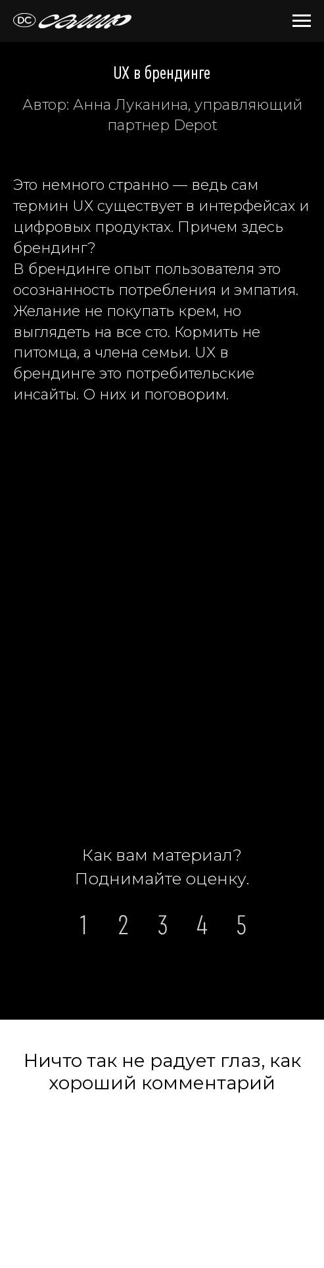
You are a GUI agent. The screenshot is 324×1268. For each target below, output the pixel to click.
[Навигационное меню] (301, 21)
